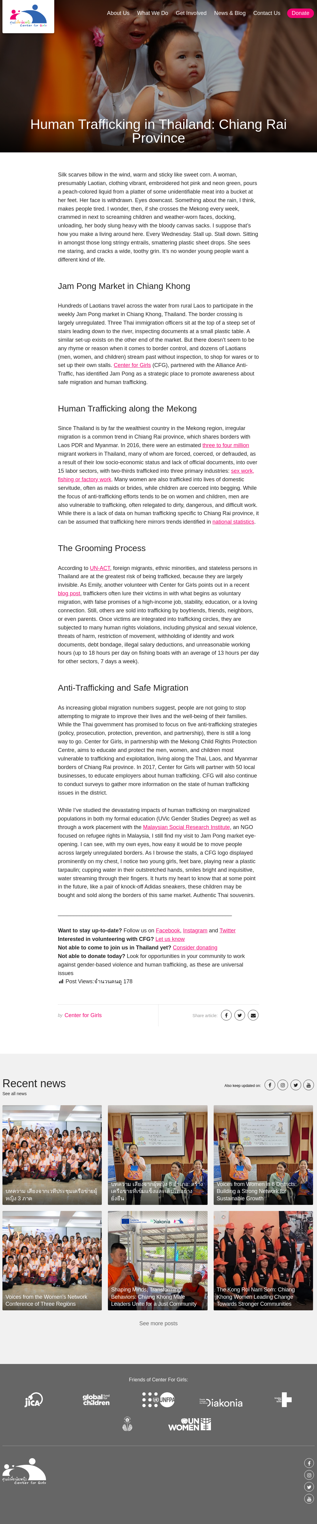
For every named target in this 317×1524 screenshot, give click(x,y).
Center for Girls (132, 365)
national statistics (233, 522)
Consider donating (195, 948)
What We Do (152, 13)
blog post (69, 593)
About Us (118, 13)
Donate (300, 13)
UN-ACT (100, 568)
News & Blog (230, 13)
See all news (14, 1093)
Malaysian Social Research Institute (186, 827)
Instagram (195, 931)
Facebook (168, 931)
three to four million (225, 445)
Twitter (227, 931)
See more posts (158, 1323)
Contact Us (266, 13)
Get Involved (191, 13)
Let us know (170, 939)
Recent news (34, 1083)
